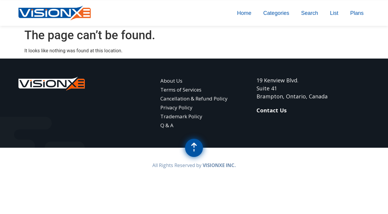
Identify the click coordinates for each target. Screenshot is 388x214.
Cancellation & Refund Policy (194, 98)
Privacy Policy (176, 107)
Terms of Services (180, 89)
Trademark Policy (181, 116)
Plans (357, 13)
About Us (171, 80)
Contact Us (271, 110)
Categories (276, 13)
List (334, 13)
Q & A (166, 125)
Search (309, 13)
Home (244, 13)
